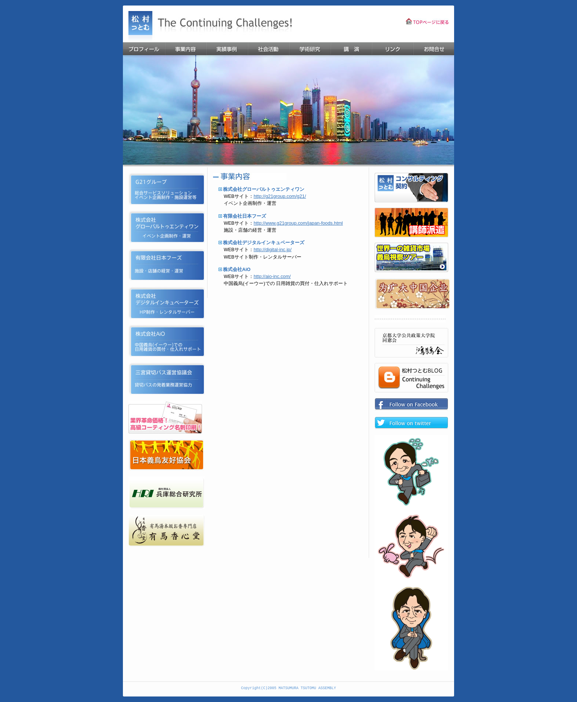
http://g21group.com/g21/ (280, 196)
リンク (392, 48)
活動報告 (267, 48)
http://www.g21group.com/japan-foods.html (298, 223)
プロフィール (143, 48)
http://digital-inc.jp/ (272, 249)
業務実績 (226, 48)
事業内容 (185, 48)
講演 (350, 48)
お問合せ (433, 48)
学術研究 (309, 48)
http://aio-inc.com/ (272, 276)
